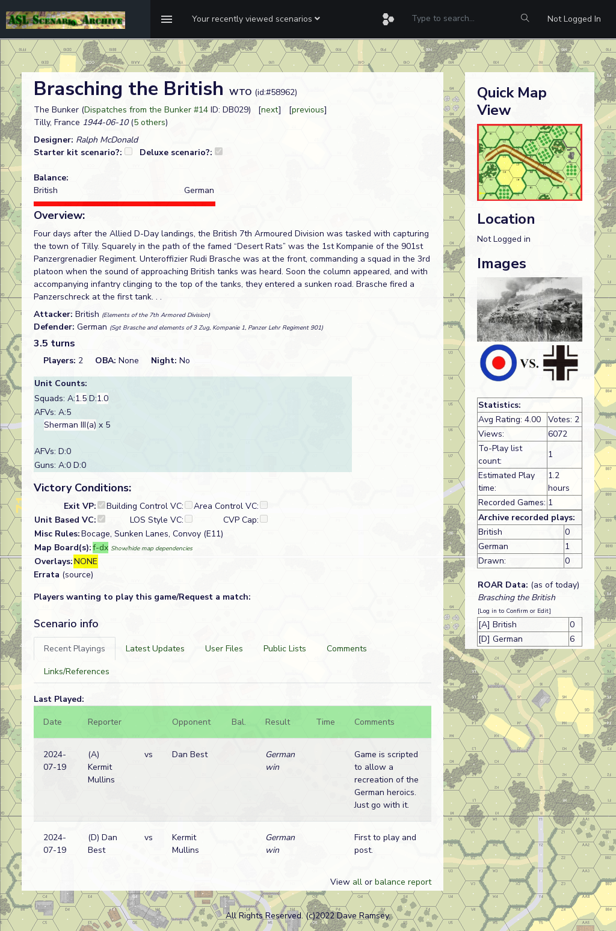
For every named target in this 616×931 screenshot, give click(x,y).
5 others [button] (149, 122)
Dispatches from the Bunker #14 (146, 109)
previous (308, 109)
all (357, 882)
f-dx (100, 547)
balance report (403, 882)
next (270, 109)
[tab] (75, 648)
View (341, 882)
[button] (256, 19)
